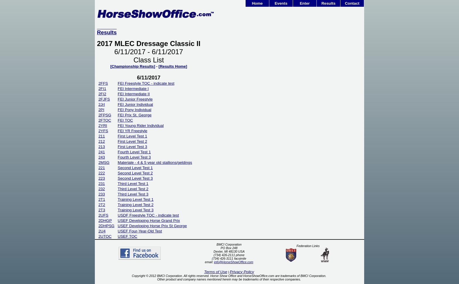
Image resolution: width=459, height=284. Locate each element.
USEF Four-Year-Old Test (140, 231)
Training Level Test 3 (135, 210)
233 (101, 194)
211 (101, 136)
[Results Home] (172, 66)
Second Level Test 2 (135, 173)
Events (281, 3)
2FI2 (102, 94)
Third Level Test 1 (133, 183)
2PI (101, 110)
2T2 (101, 205)
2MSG (103, 162)
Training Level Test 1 (135, 199)
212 (101, 141)
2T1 (101, 199)
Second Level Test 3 (135, 178)
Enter (305, 3)
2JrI (101, 104)
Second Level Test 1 (135, 168)
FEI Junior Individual (135, 104)
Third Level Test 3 (133, 194)
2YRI (102, 125)
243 (101, 157)
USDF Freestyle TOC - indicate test (148, 215)
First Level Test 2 (132, 141)
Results (328, 3)
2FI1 (102, 88)
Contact (352, 3)
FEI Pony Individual (134, 110)
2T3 (101, 210)
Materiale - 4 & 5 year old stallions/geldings (155, 162)
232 (101, 189)
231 (101, 183)
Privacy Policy (242, 272)
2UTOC (105, 236)
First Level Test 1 (132, 136)
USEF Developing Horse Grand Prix (149, 220)
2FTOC (104, 120)
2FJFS (104, 99)
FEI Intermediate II (134, 94)
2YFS (103, 131)
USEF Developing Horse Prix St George (152, 226)
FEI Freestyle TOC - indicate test (146, 83)
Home (257, 3)
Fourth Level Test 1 (134, 152)
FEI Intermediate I (133, 88)
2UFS (103, 215)
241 (101, 152)
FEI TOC (125, 120)
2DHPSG (106, 226)
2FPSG (104, 115)
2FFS (103, 83)
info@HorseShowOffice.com (233, 262)
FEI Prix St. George (135, 115)
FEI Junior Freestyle (135, 99)
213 (101, 146)
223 (101, 178)
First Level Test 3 (132, 146)
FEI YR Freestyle (132, 131)
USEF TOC (127, 236)
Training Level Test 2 (135, 205)
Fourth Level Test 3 (134, 157)
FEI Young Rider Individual (141, 125)
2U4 (101, 231)
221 (101, 168)
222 (101, 173)
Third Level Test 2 (133, 189)
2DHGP (105, 220)
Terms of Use (215, 272)
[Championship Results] (132, 66)
